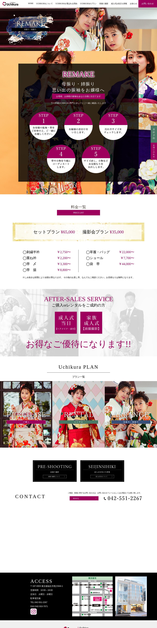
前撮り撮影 (103, 4)
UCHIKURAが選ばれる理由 (66, 4)
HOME (30, 3)
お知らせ (133, 4)
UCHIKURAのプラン (88, 4)
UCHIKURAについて (44, 4)
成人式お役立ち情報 (119, 4)
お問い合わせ (148, 4)
